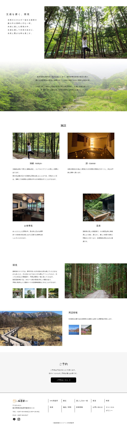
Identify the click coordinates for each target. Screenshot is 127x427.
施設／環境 (67, 407)
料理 (107, 401)
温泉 (51, 407)
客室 (94, 401)
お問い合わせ (98, 407)
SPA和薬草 (54, 401)
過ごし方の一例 (82, 401)
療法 (64, 401)
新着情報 (79, 407)
